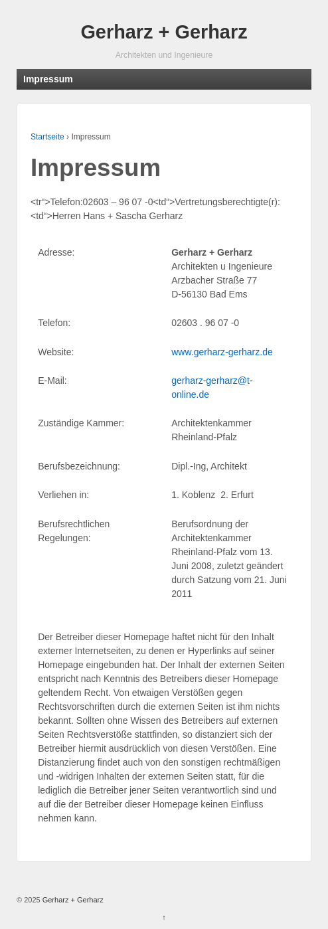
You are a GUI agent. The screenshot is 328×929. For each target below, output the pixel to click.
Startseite (47, 136)
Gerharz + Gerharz (163, 31)
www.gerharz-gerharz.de (222, 352)
